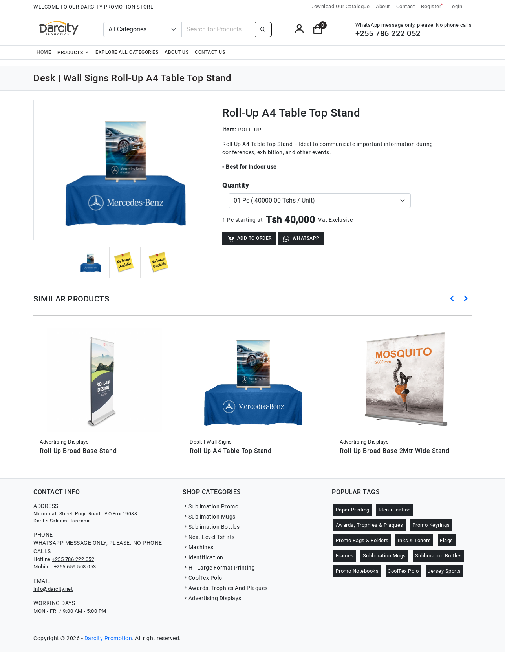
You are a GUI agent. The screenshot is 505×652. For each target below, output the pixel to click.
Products (73, 52)
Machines (198, 547)
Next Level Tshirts (209, 537)
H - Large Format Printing (219, 567)
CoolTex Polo (202, 578)
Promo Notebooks (357, 571)
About (383, 6)
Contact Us (210, 52)
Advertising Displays (212, 598)
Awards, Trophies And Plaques (225, 588)
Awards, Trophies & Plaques (369, 525)
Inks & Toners (414, 540)
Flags (446, 540)
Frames (345, 556)
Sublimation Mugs (209, 516)
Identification (203, 557)
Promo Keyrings (431, 525)
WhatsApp (301, 238)
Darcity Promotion (108, 638)
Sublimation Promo (210, 506)
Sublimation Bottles (211, 527)
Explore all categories (126, 52)
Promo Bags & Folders (362, 540)
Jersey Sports (444, 571)
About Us (176, 52)
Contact (405, 6)
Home (44, 52)
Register (432, 6)
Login (456, 6)
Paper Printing (353, 510)
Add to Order (249, 238)
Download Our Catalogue (340, 6)
